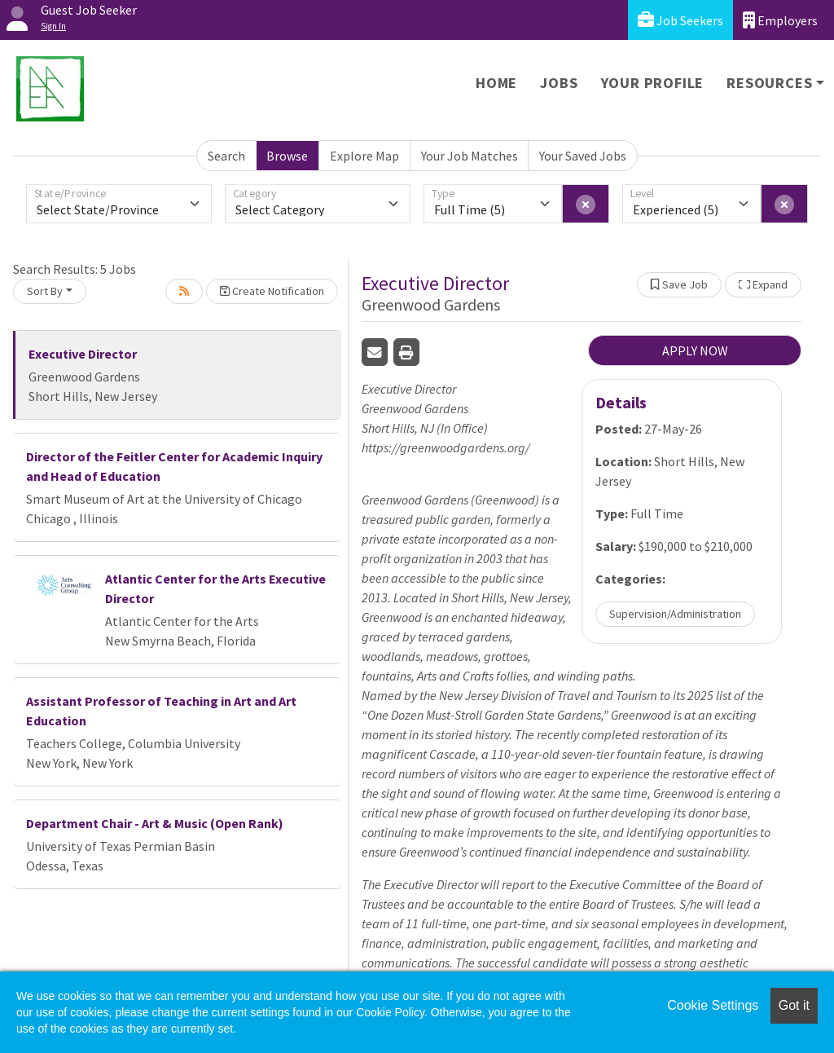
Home (496, 82)
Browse (287, 156)
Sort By (45, 291)
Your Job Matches (469, 156)
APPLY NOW (695, 350)
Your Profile (653, 82)
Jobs (558, 82)
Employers (780, 20)
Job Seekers (680, 20)
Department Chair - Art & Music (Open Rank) (154, 823)
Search (226, 156)
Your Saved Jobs (582, 156)
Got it (794, 1005)
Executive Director (83, 354)
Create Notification (272, 291)
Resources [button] (769, 82)
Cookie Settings (712, 1005)
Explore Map (364, 156)
